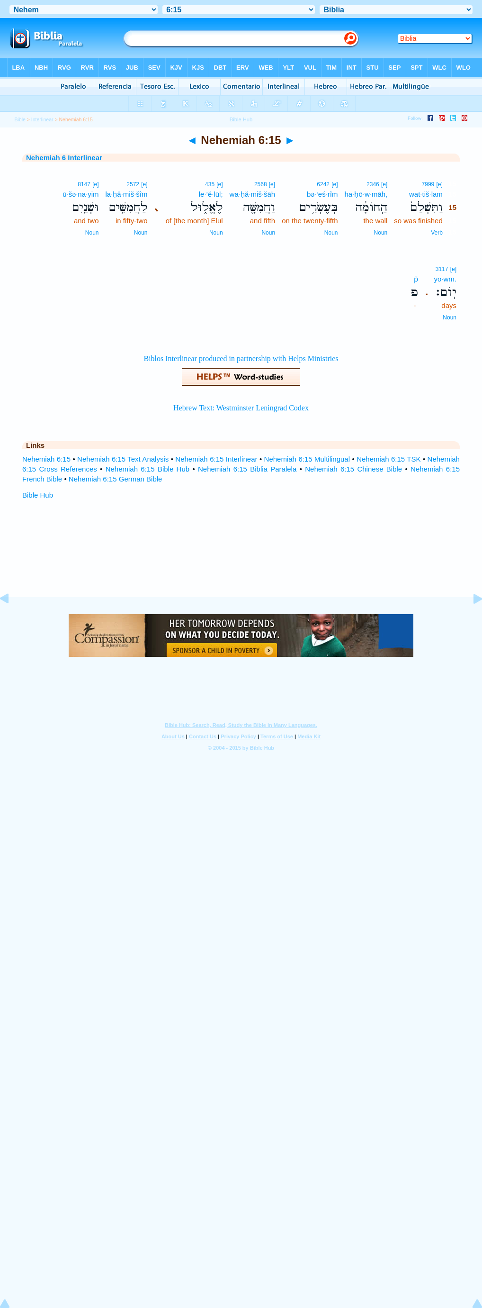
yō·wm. (445, 279)
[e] (439, 184)
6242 (323, 184)
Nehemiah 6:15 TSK (388, 459)
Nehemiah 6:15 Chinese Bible (353, 469)
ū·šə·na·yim (80, 194)
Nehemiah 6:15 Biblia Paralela (247, 469)
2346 (372, 184)
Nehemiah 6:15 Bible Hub (147, 469)
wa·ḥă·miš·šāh (253, 194)
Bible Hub (37, 495)
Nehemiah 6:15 (46, 459)
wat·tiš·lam (426, 194)
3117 (442, 269)
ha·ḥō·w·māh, (366, 194)
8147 (84, 184)
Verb (437, 232)
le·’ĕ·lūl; (211, 194)
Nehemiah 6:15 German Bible (115, 479)
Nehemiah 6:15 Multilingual (307, 459)
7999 (428, 184)
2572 (132, 184)
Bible (20, 119)
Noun (381, 232)
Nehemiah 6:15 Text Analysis (123, 459)
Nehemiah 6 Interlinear (64, 158)
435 (209, 184)
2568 (260, 184)
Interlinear (42, 119)
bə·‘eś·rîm (322, 194)
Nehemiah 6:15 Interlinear (216, 459)
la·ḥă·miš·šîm (126, 194)
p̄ (416, 279)
